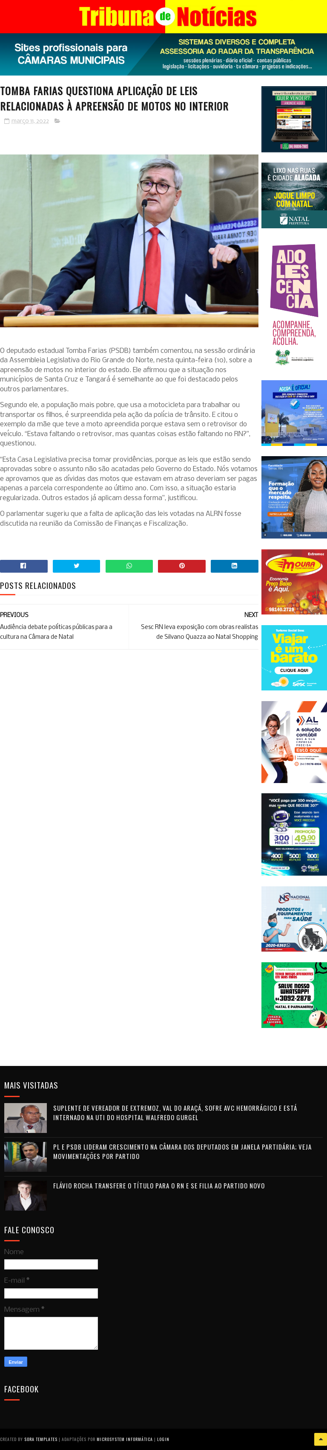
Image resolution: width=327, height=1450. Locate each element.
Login (163, 1439)
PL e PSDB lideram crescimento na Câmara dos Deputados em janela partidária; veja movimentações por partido (182, 1151)
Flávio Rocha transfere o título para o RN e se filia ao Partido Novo (159, 1185)
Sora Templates (40, 1439)
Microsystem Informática (125, 1439)
